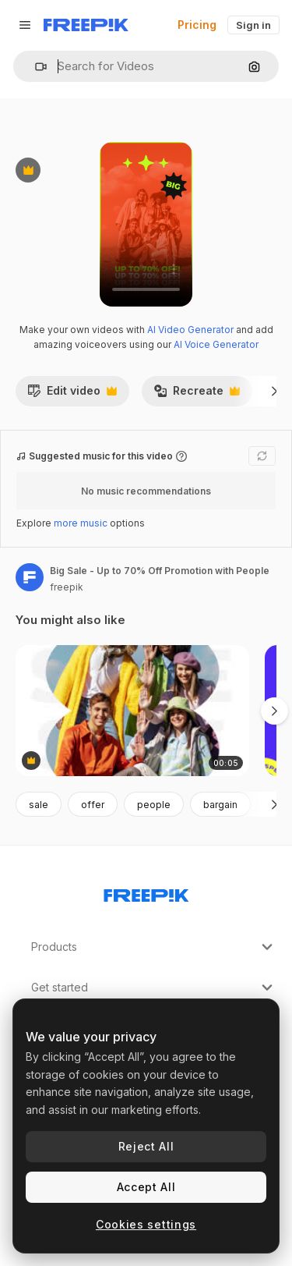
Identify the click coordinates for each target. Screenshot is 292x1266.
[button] (34, 67)
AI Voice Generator (216, 344)
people (154, 804)
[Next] (274, 391)
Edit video (72, 395)
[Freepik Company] (146, 892)
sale (38, 804)
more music (80, 523)
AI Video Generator (190, 329)
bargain (220, 804)
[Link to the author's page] (30, 577)
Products (153, 947)
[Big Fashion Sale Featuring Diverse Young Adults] (132, 711)
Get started (153, 987)
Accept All (146, 1186)
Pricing (197, 24)
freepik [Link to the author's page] (66, 587)
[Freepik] (86, 25)
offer (92, 804)
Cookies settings (146, 1224)
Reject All (146, 1146)
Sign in (253, 25)
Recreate (196, 395)
